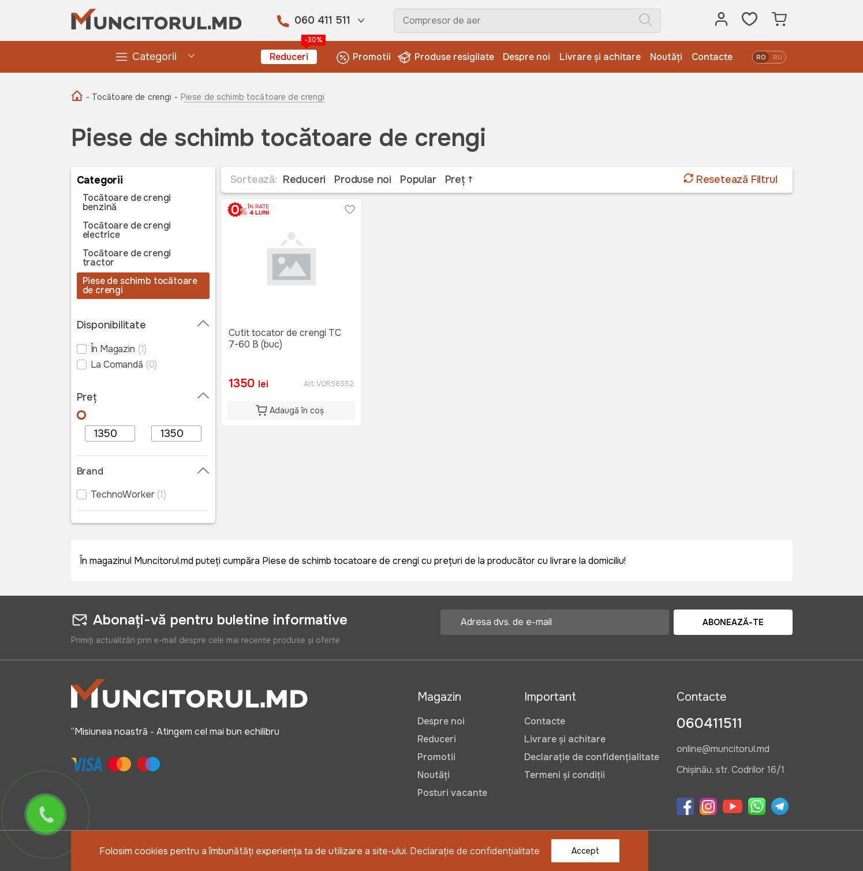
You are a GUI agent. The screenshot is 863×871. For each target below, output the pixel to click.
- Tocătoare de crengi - (132, 97)
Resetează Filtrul (730, 179)
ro (760, 57)
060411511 (709, 723)
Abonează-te (733, 622)
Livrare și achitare (600, 56)
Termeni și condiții (564, 775)
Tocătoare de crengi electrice (127, 230)
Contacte (712, 56)
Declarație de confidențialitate (591, 757)
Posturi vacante (452, 793)
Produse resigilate (447, 57)
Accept (585, 851)
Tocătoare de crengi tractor (127, 258)
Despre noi (526, 56)
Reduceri (293, 56)
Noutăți (666, 56)
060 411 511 (322, 20)
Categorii (145, 57)
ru (777, 57)
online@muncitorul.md (723, 750)
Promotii (363, 57)
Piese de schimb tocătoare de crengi (140, 285)
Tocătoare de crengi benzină (127, 202)
